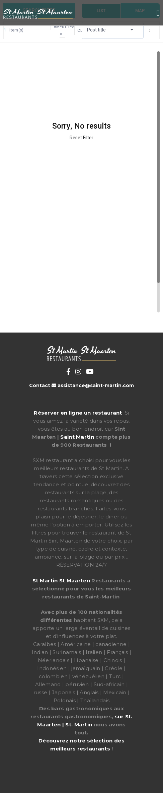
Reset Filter (81, 137)
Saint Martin (77, 437)
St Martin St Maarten (61, 580)
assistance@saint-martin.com (96, 385)
